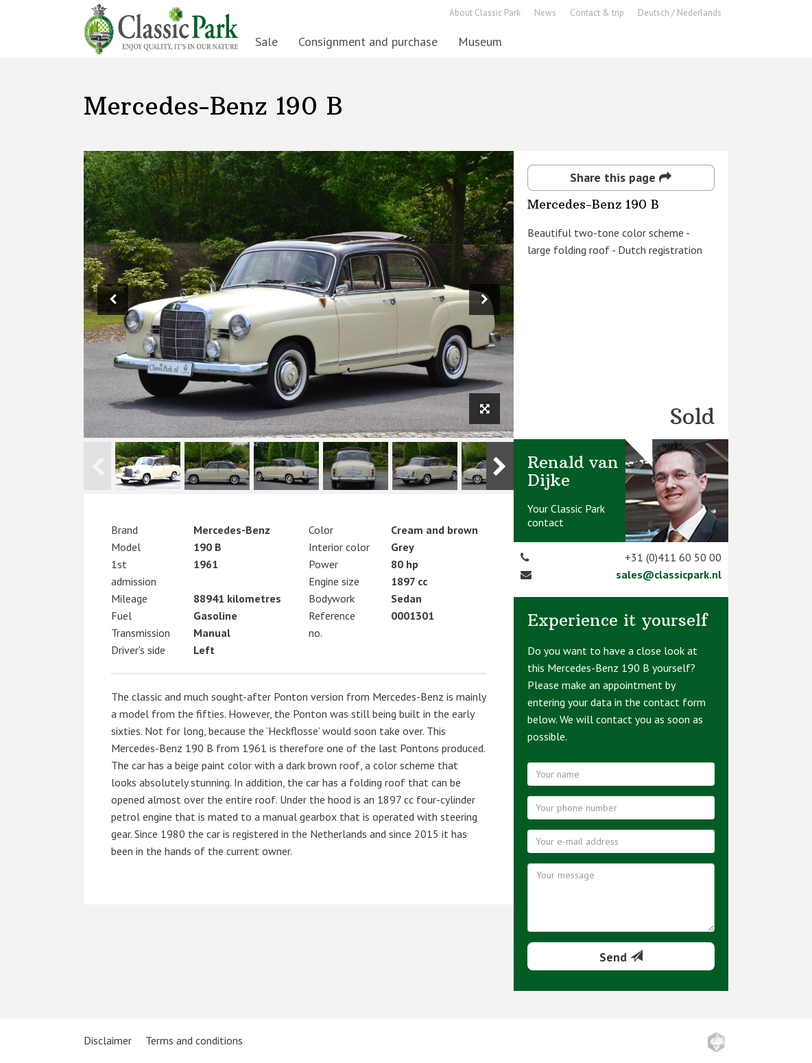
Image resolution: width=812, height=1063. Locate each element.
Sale (266, 41)
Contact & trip (597, 13)
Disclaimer (108, 1040)
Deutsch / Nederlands (679, 13)
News (545, 13)
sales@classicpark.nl (668, 574)
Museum (480, 41)
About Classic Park (485, 13)
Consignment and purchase (368, 41)
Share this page (620, 177)
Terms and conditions (194, 1040)
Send (621, 957)
